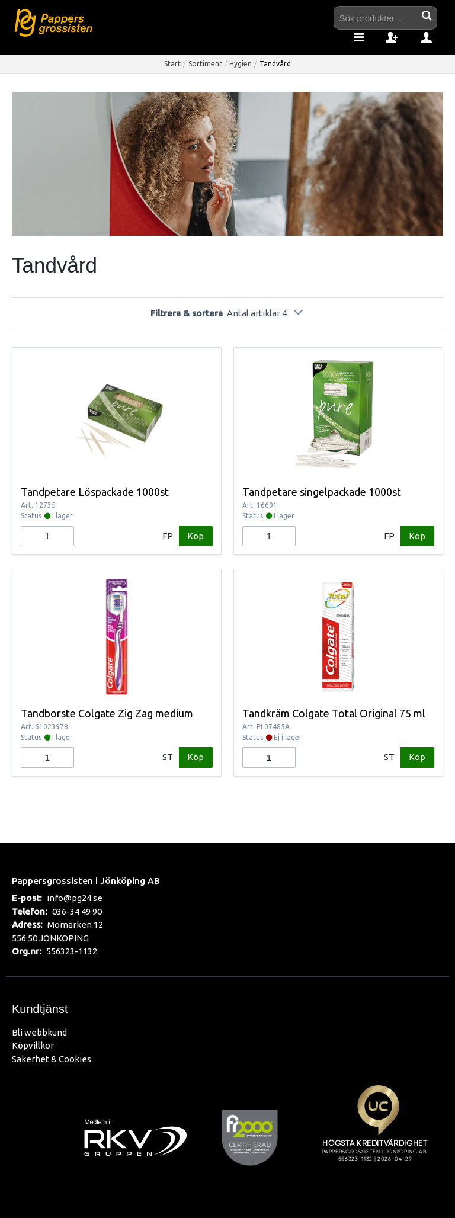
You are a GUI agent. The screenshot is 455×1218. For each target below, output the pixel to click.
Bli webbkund (39, 1032)
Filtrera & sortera (227, 313)
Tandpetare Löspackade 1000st (95, 492)
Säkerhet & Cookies (51, 1059)
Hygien (240, 64)
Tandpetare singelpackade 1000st (321, 492)
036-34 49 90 (77, 911)
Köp (195, 536)
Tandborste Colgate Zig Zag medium (107, 713)
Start (172, 64)
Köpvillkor (33, 1045)
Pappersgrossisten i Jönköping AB (86, 880)
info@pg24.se (74, 898)
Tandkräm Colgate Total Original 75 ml (333, 713)
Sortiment (205, 64)
